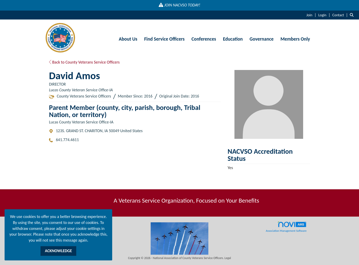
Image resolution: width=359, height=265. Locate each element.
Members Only (295, 39)
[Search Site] (353, 14)
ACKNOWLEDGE (58, 250)
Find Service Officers (164, 39)
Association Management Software (286, 227)
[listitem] (311, 14)
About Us (128, 39)
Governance (262, 39)
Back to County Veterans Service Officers (84, 62)
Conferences (203, 39)
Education (233, 39)
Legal (228, 258)
